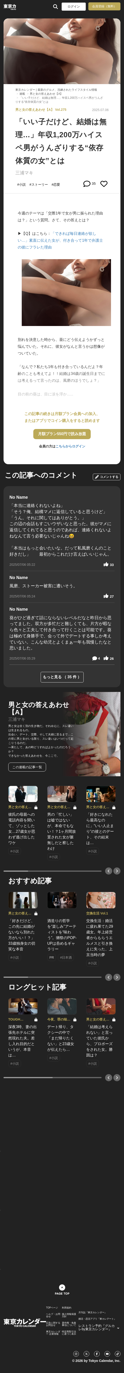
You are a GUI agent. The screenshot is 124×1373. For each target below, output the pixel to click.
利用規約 (66, 1308)
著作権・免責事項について (69, 1324)
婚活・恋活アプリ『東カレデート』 (97, 1319)
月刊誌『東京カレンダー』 (92, 1312)
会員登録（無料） (104, 6)
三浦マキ (24, 172)
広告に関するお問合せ (53, 1324)
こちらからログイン (70, 446)
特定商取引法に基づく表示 (69, 1332)
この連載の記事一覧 (27, 767)
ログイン (74, 6)
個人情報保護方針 (69, 1315)
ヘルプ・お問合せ (53, 1315)
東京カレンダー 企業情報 (53, 1332)
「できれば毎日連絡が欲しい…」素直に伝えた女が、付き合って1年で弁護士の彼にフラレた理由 (60, 240)
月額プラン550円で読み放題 (62, 434)
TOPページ (52, 1308)
